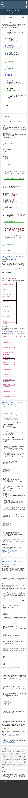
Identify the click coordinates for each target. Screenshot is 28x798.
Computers (18, 753)
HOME (2, 2)
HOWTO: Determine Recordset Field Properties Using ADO (13, 331)
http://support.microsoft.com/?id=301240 (10, 742)
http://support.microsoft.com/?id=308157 (10, 739)
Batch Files (4, 751)
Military (16, 759)
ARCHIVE (2, 4)
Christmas (3, 753)
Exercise (11, 754)
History (24, 756)
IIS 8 (16, 757)
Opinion (24, 759)
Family (21, 754)
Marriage (7, 759)
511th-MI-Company (5, 750)
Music (20, 759)
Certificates (18, 751)
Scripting (3, 764)
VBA (9, 765)
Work (25, 765)
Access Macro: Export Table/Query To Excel (13, 18)
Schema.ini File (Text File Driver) (9, 551)
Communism (10, 753)
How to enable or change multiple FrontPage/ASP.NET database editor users (12, 561)
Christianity (24, 751)
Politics (17, 761)
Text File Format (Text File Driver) (9, 555)
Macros (3, 759)
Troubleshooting (5, 765)
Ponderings (24, 761)
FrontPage (14, 259)
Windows (21, 765)
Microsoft (11, 759)
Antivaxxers (12, 750)
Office (13, 20)
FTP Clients (12, 756)
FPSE (25, 754)
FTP (8, 756)
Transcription (20, 764)
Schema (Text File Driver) (7, 552)
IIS (7, 758)
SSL (11, 764)
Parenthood (4, 761)
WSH (3, 767)
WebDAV (16, 765)
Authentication (23, 750)
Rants (11, 762)
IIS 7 (13, 757)
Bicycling (9, 751)
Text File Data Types (7, 553)
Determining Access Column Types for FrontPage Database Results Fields (13, 257)
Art (19, 750)
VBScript (12, 765)
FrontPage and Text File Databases (12, 402)
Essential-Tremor (5, 754)
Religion (16, 762)
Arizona (16, 750)
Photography (11, 761)
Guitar (16, 756)
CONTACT (2, 6)
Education (24, 753)
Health (20, 756)
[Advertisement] (14, 789)
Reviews (20, 762)
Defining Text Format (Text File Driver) (10, 550)
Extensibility (16, 754)
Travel (25, 764)
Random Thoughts (5, 762)
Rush (25, 762)
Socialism (8, 764)
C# (13, 751)
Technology (15, 764)
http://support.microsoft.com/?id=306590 (10, 735)
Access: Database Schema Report (11, 116)
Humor (3, 758)
